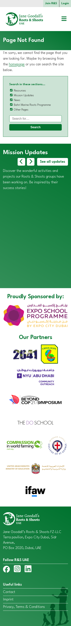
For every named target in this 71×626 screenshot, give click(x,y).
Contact (9, 592)
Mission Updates (24, 95)
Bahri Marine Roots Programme (32, 105)
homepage (17, 64)
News (17, 100)
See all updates (52, 162)
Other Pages (21, 109)
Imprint (8, 599)
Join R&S (51, 3)
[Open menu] (61, 19)
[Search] (35, 118)
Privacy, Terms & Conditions (24, 607)
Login (65, 3)
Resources (20, 90)
